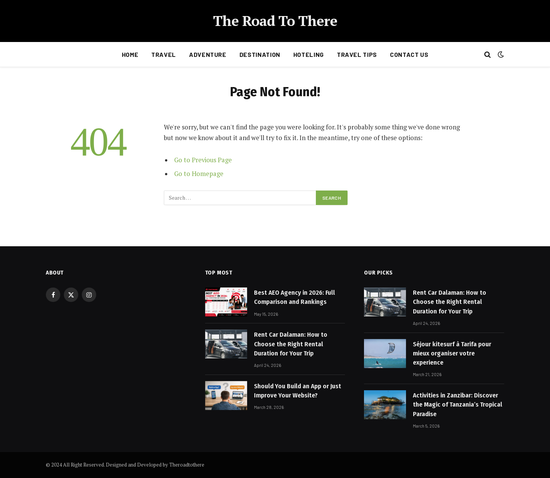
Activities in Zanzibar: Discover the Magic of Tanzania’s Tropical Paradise (457, 404)
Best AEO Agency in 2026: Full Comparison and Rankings (294, 297)
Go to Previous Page (203, 160)
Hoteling (308, 54)
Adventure (207, 54)
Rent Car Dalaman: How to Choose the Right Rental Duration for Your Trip (290, 344)
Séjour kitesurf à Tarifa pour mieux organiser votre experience (452, 353)
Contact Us (409, 54)
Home (130, 54)
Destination (259, 54)
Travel (163, 54)
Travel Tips (357, 54)
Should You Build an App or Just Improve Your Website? (297, 390)
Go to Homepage (198, 174)
